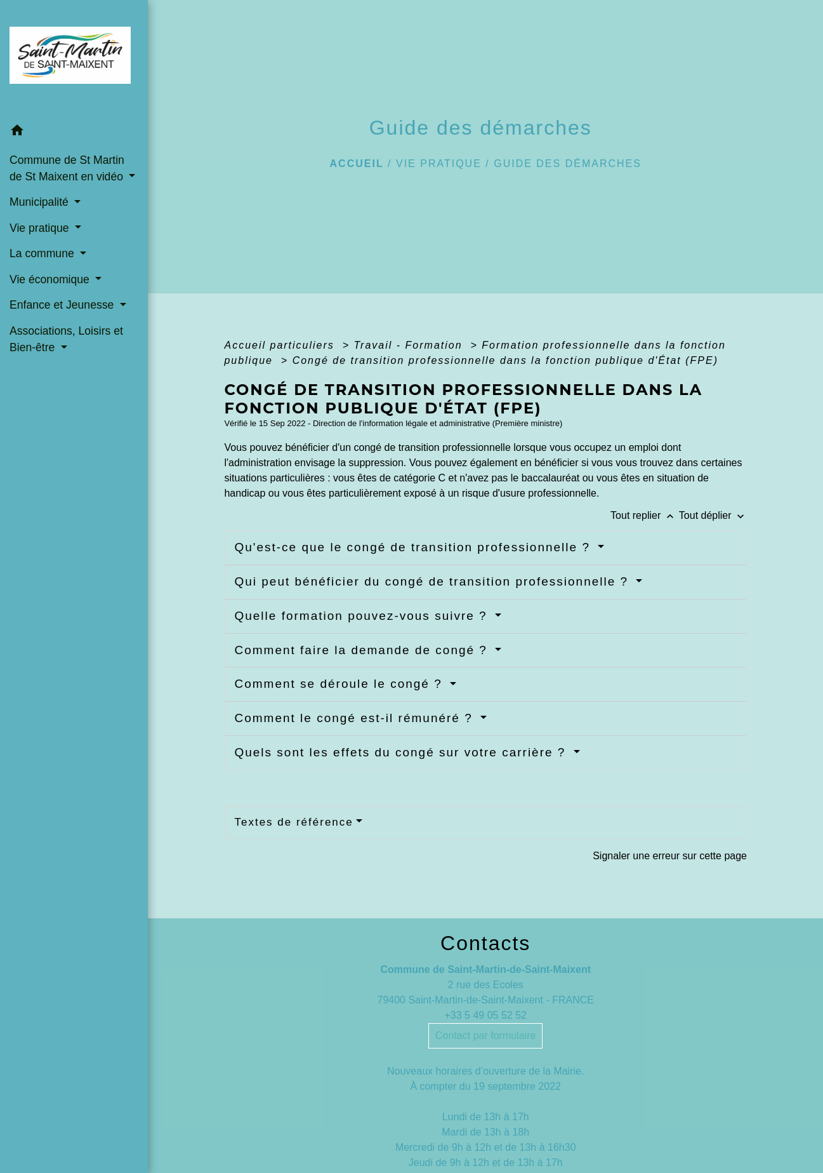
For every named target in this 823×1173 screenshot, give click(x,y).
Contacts (485, 943)
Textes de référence (293, 822)
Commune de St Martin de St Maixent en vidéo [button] (68, 168)
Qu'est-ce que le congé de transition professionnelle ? (414, 547)
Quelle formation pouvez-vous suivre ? (363, 615)
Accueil (357, 163)
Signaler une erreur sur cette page (670, 855)
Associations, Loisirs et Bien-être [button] (66, 339)
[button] (74, 132)
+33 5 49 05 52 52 (485, 1015)
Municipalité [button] (41, 202)
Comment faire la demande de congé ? (363, 650)
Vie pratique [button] (41, 228)
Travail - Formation (410, 345)
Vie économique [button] (51, 279)
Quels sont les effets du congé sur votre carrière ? (402, 752)
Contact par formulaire (485, 1035)
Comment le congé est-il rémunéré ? (355, 718)
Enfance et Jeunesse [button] (63, 304)
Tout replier (644, 515)
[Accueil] (74, 59)
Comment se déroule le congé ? (340, 683)
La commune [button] (43, 253)
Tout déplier (713, 515)
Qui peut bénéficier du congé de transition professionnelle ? (433, 581)
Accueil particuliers (281, 345)
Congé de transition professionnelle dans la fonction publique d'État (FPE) (505, 360)
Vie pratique (439, 163)
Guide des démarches (568, 163)
